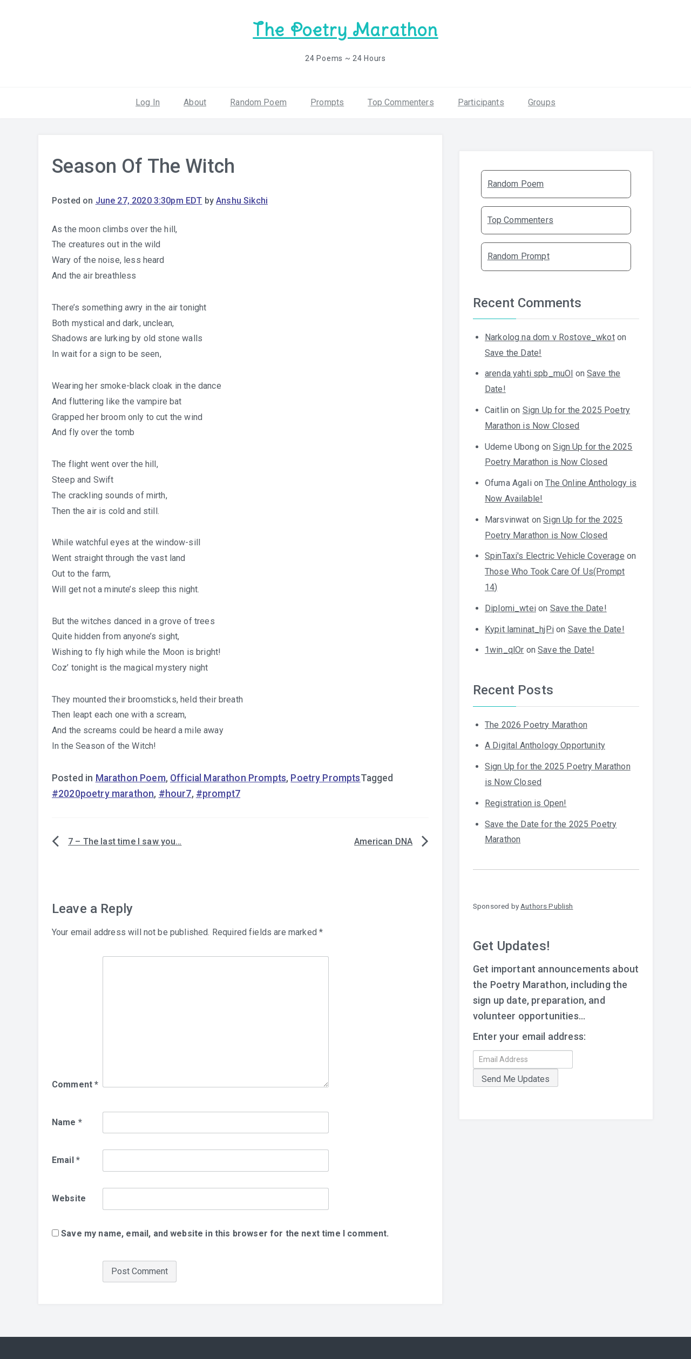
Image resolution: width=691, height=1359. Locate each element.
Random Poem (258, 102)
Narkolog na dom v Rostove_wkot (550, 337)
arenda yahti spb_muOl (529, 373)
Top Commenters (400, 102)
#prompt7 (218, 793)
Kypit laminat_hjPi (519, 629)
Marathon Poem (131, 778)
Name (67, 1122)
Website (69, 1198)
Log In (148, 102)
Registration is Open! (525, 803)
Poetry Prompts (325, 778)
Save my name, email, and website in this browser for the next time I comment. (225, 1233)
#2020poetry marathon (103, 793)
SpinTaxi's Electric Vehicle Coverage (555, 556)
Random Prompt (518, 256)
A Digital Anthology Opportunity (545, 745)
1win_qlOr (504, 650)
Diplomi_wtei (510, 608)
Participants (481, 102)
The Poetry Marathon (345, 30)
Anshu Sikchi (242, 200)
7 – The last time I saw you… (124, 841)
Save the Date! (513, 353)
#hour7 (175, 793)
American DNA (383, 841)
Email (66, 1160)
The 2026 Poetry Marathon (536, 725)
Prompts (327, 102)
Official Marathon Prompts (228, 778)
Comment (75, 1084)
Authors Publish (546, 906)
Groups (541, 102)
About (195, 102)
